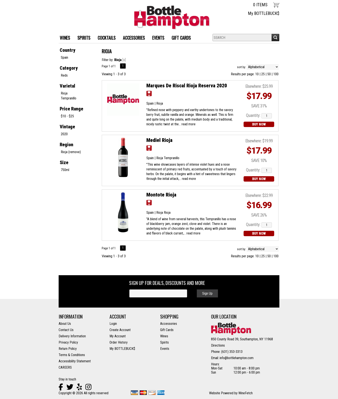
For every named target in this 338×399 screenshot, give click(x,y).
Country (67, 50)
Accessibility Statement (75, 361)
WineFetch (245, 393)
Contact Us (66, 330)
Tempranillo (68, 98)
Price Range (71, 109)
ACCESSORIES (132, 38)
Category (69, 68)
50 (269, 74)
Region (66, 144)
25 (263, 74)
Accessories (168, 324)
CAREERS (65, 367)
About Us (65, 324)
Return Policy (68, 349)
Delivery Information (72, 336)
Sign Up (207, 293)
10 (257, 74)
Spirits (164, 342)
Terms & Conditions (72, 355)
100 (276, 74)
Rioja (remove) (71, 152)
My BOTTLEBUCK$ (263, 13)
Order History (119, 342)
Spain (64, 57)
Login (113, 324)
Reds (64, 75)
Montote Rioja (161, 195)
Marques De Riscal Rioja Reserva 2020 (186, 86)
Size (64, 162)
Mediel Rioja (159, 140)
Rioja (64, 93)
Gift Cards (181, 38)
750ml (65, 170)
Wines (164, 336)
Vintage (67, 126)
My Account (118, 336)
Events (158, 38)
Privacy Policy (68, 342)
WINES (63, 38)
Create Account (120, 330)
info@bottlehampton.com (237, 358)
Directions (218, 345)
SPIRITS (82, 38)
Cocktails (105, 38)
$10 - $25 (67, 116)
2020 (64, 134)
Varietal (67, 86)
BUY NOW (259, 124)
